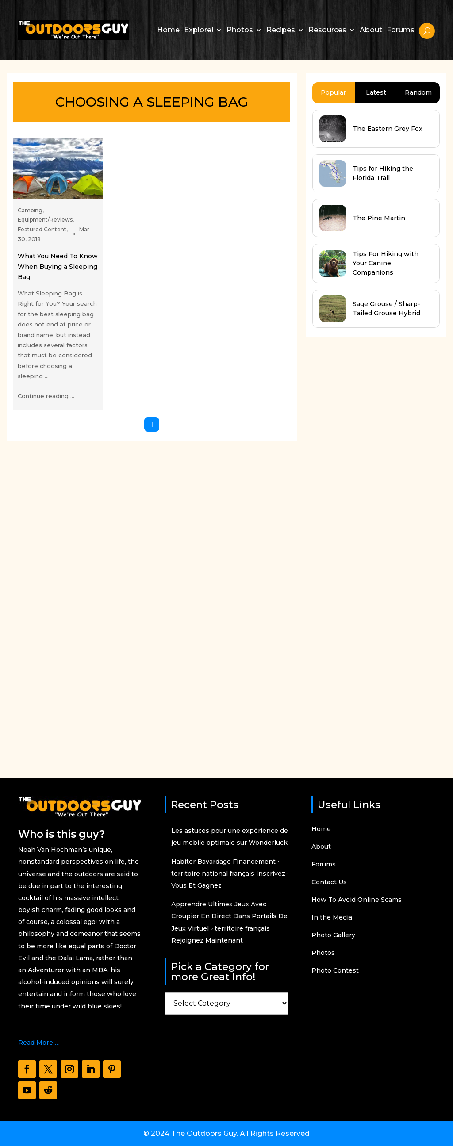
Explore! (198, 30)
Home (168, 30)
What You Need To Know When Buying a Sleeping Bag (58, 266)
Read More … (39, 1042)
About (371, 30)
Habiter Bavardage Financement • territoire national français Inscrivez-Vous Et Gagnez (229, 873)
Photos (239, 30)
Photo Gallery (333, 935)
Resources (327, 30)
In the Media (331, 917)
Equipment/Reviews (45, 219)
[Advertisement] (372, 549)
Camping (30, 210)
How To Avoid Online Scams (356, 900)
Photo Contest (335, 970)
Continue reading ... (46, 395)
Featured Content (42, 229)
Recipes (280, 30)
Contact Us (329, 882)
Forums (401, 30)
